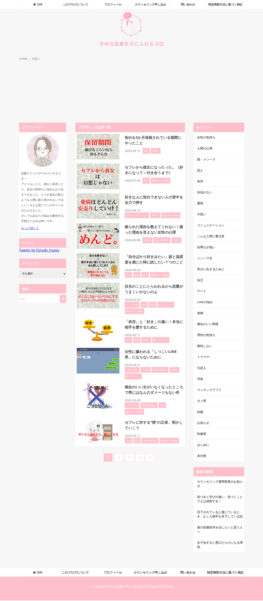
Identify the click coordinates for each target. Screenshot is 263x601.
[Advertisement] (131, 92)
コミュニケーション (137, 215)
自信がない (204, 192)
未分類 (201, 456)
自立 (145, 280)
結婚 (200, 412)
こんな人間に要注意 (210, 236)
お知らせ (203, 423)
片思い (155, 150)
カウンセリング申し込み (150, 4)
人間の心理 (204, 148)
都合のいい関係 (160, 186)
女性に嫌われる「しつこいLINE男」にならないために (153, 358)
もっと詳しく (30, 228)
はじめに (203, 445)
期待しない (204, 346)
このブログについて (75, 4)
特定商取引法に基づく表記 (225, 4)
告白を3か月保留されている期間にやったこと (152, 140)
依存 (144, 309)
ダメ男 (145, 374)
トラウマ (203, 357)
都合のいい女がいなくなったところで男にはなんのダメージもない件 (153, 397)
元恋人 (147, 245)
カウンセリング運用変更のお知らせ (220, 483)
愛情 (136, 280)
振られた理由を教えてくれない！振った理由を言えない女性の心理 (153, 232)
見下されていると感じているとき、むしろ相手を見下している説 (220, 514)
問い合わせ (188, 4)
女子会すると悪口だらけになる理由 (220, 544)
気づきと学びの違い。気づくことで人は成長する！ (220, 499)
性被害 (201, 434)
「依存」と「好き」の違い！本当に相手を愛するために (153, 328)
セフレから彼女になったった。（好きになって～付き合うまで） (153, 172)
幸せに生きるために (210, 269)
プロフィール (112, 4)
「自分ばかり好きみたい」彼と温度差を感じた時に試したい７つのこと (153, 262)
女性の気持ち (162, 245)
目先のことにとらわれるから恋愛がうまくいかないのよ (153, 293)
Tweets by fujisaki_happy (39, 250)
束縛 (200, 313)
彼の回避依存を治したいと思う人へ (220, 529)
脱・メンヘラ (165, 309)
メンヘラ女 (132, 309)
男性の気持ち (149, 415)
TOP (37, 4)
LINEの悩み (132, 374)
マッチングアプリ (209, 390)
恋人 (146, 150)
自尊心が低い (206, 247)
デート (201, 291)
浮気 (200, 379)
